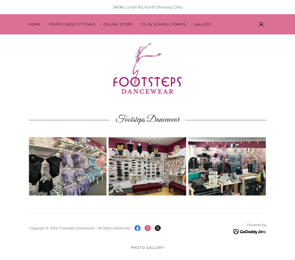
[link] (148, 68)
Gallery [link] (202, 24)
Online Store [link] (118, 24)
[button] (261, 24)
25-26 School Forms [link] (163, 24)
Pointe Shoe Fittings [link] (72, 24)
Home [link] (35, 24)
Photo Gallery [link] (147, 247)
